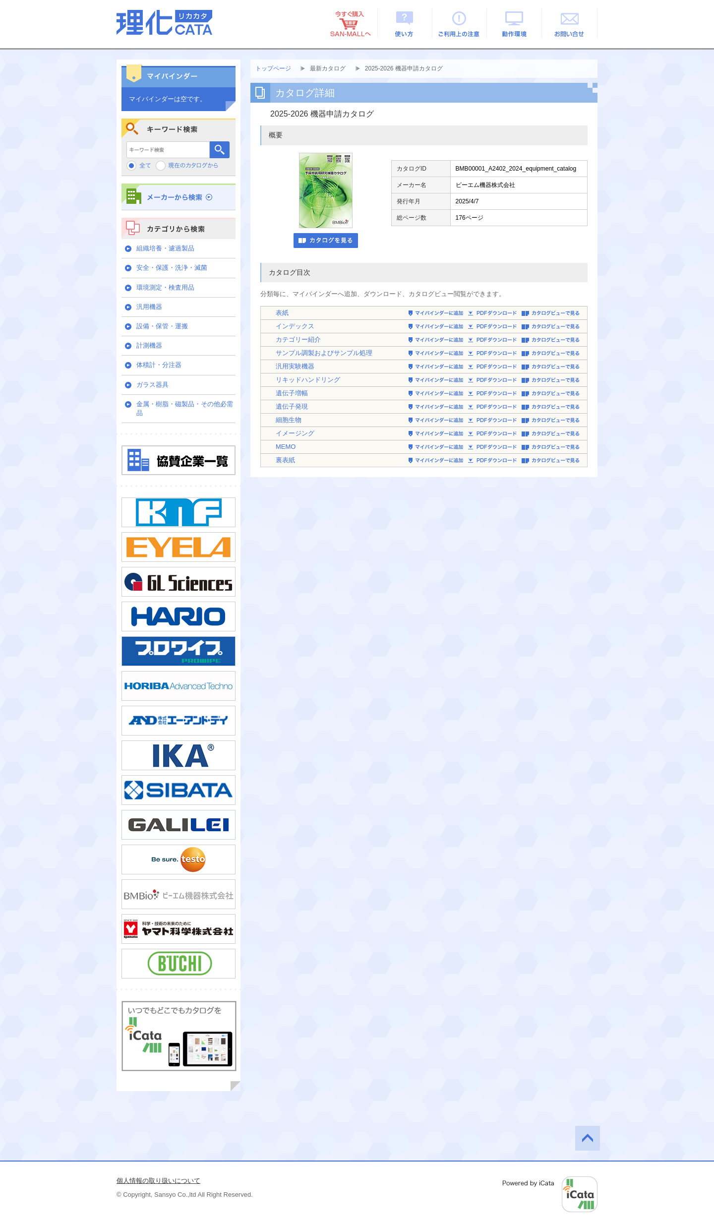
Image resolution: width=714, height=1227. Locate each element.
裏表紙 (285, 460)
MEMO (286, 446)
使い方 (404, 23)
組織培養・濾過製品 (165, 248)
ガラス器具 (152, 384)
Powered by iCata (550, 1194)
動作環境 (514, 23)
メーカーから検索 (178, 197)
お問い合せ (569, 23)
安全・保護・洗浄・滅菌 (171, 267)
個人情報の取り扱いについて (158, 1180)
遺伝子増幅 (292, 393)
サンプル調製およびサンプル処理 (324, 353)
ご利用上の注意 (459, 23)
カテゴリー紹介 (298, 339)
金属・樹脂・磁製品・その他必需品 (184, 408)
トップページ (273, 68)
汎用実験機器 (295, 366)
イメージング (295, 433)
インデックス (295, 326)
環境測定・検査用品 (165, 287)
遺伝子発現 (292, 406)
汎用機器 (149, 306)
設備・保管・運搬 (162, 326)
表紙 (282, 312)
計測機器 (149, 345)
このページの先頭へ (587, 1138)
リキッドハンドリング (308, 379)
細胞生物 (288, 420)
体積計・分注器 (158, 364)
